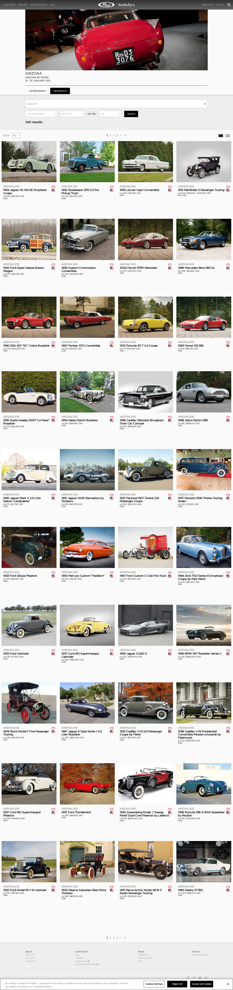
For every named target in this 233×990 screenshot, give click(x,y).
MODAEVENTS (82, 961)
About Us (29, 955)
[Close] (227, 984)
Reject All (177, 984)
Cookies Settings (200, 955)
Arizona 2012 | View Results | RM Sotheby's (116, 5)
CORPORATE (81, 951)
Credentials (144, 955)
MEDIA (141, 951)
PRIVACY (196, 951)
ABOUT (28, 951)
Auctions (9, 5)
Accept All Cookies (201, 984)
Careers (79, 958)
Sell (53, 5)
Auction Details (38, 91)
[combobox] (41, 114)
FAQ (77, 955)
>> (124, 135)
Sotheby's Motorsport (87, 964)
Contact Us (30, 961)
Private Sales (38, 5)
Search (131, 114)
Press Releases (145, 958)
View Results (62, 91)
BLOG (140, 961)
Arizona (33, 73)
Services (207, 5)
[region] (116, 984)
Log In (219, 5)
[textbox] (41, 114)
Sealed (23, 5)
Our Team (29, 958)
